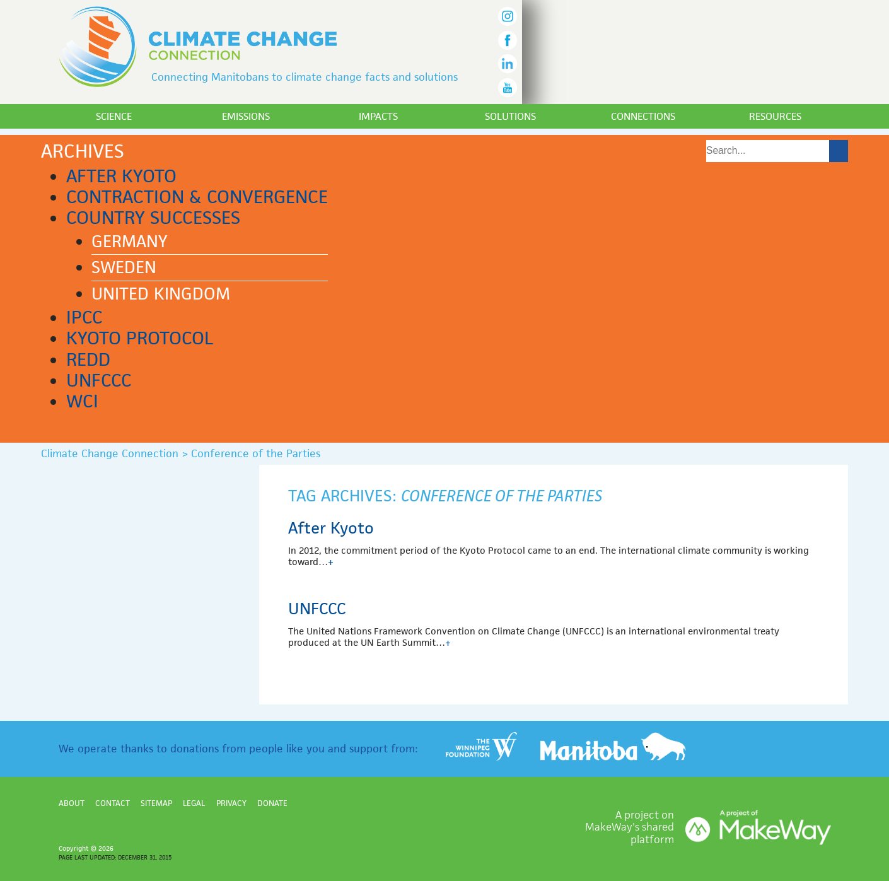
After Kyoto (121, 176)
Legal (194, 803)
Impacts (378, 116)
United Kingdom (160, 294)
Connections (643, 116)
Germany (129, 241)
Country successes (153, 217)
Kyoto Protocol (139, 338)
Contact (112, 803)
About (71, 803)
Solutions (510, 116)
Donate (272, 803)
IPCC (84, 317)
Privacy (231, 803)
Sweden (123, 267)
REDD (88, 359)
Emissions (246, 116)
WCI (82, 401)
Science (114, 116)
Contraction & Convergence (197, 196)
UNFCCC (99, 380)
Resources (775, 116)
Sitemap (156, 803)
